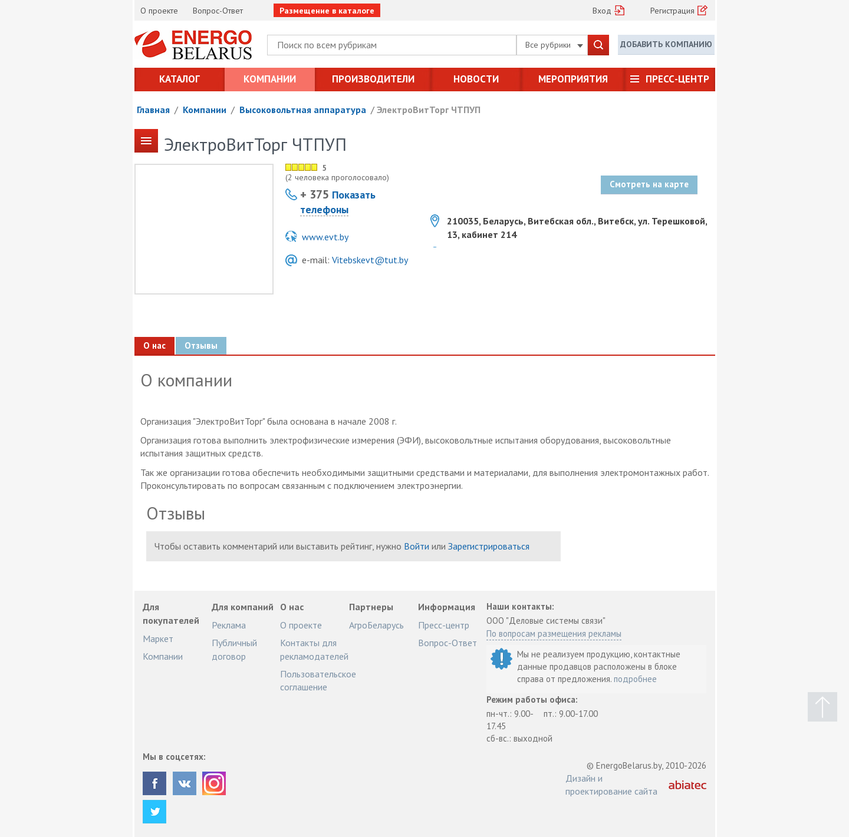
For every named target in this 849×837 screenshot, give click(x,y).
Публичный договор (234, 649)
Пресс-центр (677, 78)
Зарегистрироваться (488, 546)
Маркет (158, 638)
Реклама (229, 625)
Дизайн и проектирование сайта (611, 784)
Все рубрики (554, 44)
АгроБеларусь (376, 625)
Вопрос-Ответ (218, 10)
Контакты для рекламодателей (314, 649)
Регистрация (672, 10)
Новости (476, 78)
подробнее (635, 678)
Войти (416, 546)
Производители (373, 78)
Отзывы (201, 345)
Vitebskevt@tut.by (370, 260)
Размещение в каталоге (326, 10)
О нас (154, 345)
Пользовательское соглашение (318, 680)
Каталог (179, 78)
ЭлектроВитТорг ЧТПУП (429, 109)
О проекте (159, 10)
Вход (602, 10)
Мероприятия (573, 78)
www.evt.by (325, 237)
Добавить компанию (666, 44)
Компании (269, 78)
